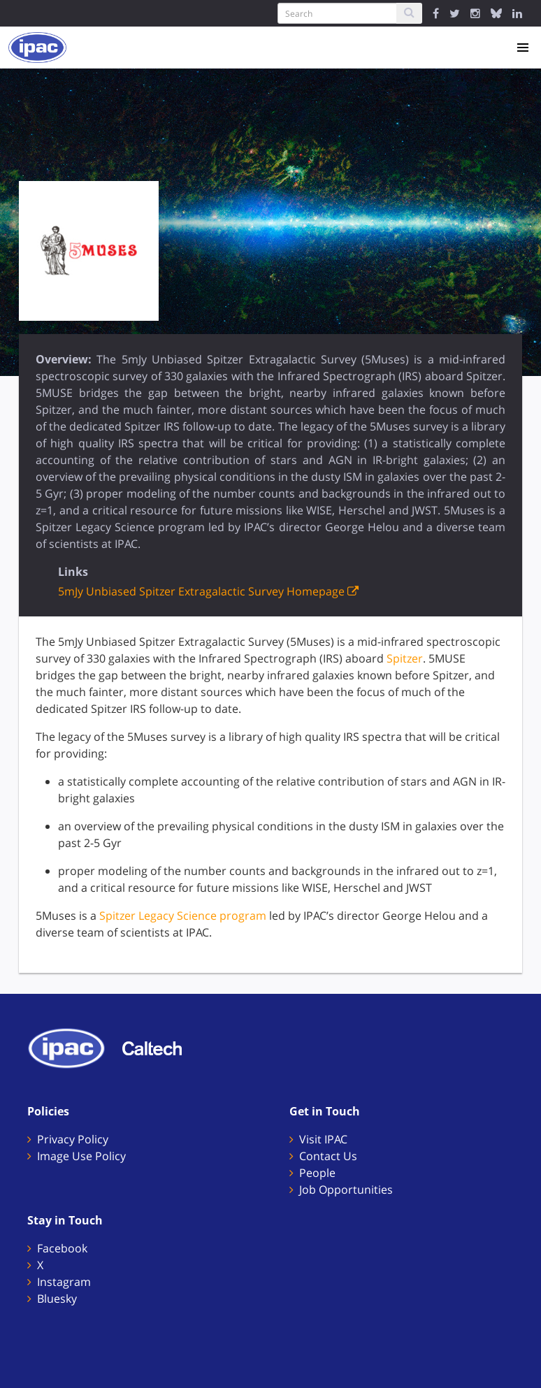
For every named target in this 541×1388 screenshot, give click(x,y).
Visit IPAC (323, 1139)
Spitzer (405, 658)
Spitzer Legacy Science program (182, 915)
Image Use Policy (81, 1156)
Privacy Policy (72, 1139)
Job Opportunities (346, 1189)
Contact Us (328, 1156)
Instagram (64, 1281)
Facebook (62, 1248)
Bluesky (57, 1298)
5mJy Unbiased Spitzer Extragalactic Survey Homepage (208, 591)
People (317, 1172)
